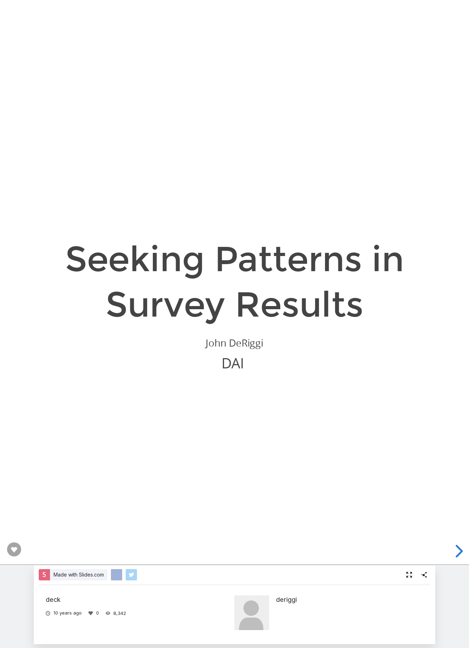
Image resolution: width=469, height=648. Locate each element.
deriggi (286, 599)
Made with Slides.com (79, 575)
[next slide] (458, 551)
